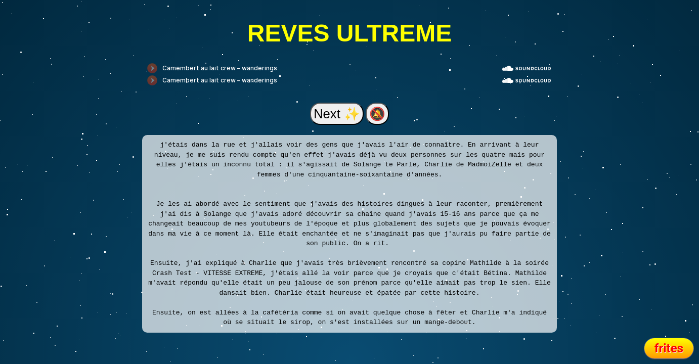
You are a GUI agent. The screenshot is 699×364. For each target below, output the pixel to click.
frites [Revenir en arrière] (668, 348)
